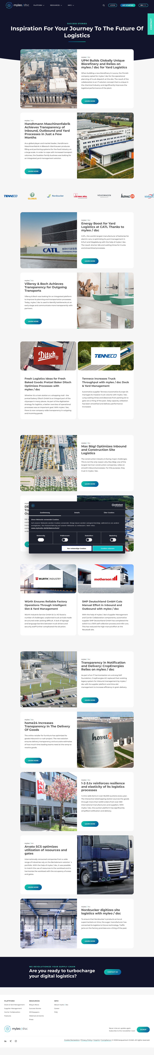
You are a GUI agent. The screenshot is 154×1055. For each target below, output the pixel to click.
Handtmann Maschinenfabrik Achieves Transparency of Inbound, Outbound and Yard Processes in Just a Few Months (47, 130)
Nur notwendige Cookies (76, 548)
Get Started (127, 5)
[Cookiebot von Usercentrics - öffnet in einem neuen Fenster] (113, 505)
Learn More (90, 101)
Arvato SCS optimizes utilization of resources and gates (46, 850)
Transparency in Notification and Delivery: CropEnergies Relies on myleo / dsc (103, 666)
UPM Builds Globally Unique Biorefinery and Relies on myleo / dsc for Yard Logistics (104, 64)
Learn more (33, 171)
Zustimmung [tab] (45, 512)
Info (71, 5)
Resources (56, 5)
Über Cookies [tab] (109, 512)
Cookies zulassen (107, 548)
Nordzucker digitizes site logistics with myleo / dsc (101, 911)
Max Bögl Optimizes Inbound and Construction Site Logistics (103, 449)
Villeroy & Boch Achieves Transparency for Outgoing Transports (46, 287)
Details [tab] (77, 512)
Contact (151, 24)
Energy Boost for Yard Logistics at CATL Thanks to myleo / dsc (102, 227)
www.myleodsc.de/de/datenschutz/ (45, 528)
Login (112, 5)
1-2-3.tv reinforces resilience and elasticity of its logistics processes (103, 786)
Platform (38, 5)
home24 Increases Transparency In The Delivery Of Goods (47, 726)
